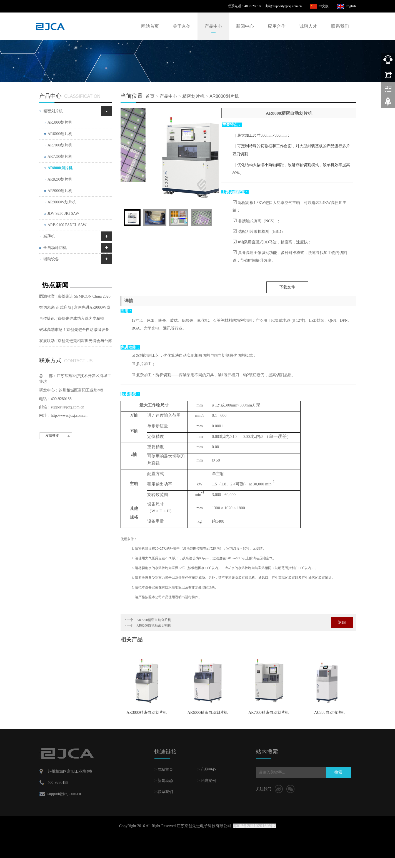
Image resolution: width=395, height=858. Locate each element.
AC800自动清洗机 (329, 712)
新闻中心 (245, 26)
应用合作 (277, 26)
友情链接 (52, 436)
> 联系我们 (163, 792)
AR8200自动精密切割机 (154, 625)
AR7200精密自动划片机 (154, 620)
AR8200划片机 (60, 179)
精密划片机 (193, 96)
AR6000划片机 (60, 134)
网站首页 (150, 26)
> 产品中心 (207, 769)
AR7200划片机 (60, 156)
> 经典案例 (207, 781)
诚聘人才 (308, 26)
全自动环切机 (55, 248)
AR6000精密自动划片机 (208, 712)
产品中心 (213, 26)
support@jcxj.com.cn (287, 6)
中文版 (324, 6)
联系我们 (340, 26)
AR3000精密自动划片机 (146, 712)
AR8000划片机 (224, 96)
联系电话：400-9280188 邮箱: (250, 6)
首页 (150, 96)
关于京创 (182, 26)
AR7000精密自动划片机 (268, 712)
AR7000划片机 (60, 145)
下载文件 (287, 287)
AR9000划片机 (60, 191)
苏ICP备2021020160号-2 (254, 826)
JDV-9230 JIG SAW (63, 213)
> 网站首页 (163, 769)
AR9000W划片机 (62, 202)
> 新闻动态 (163, 781)
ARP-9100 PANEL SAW (67, 225)
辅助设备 (51, 259)
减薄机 (49, 236)
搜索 (338, 772)
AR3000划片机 (60, 122)
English (351, 6)
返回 (342, 622)
